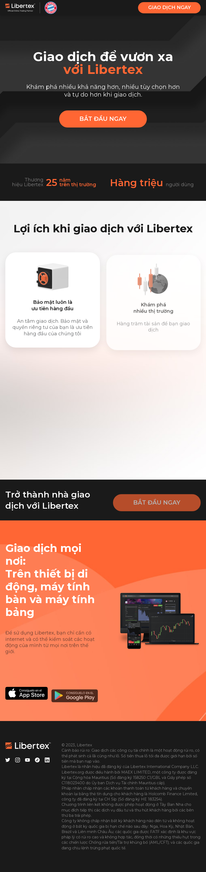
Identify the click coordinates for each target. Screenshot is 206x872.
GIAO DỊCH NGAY (169, 7)
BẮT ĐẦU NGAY (103, 118)
